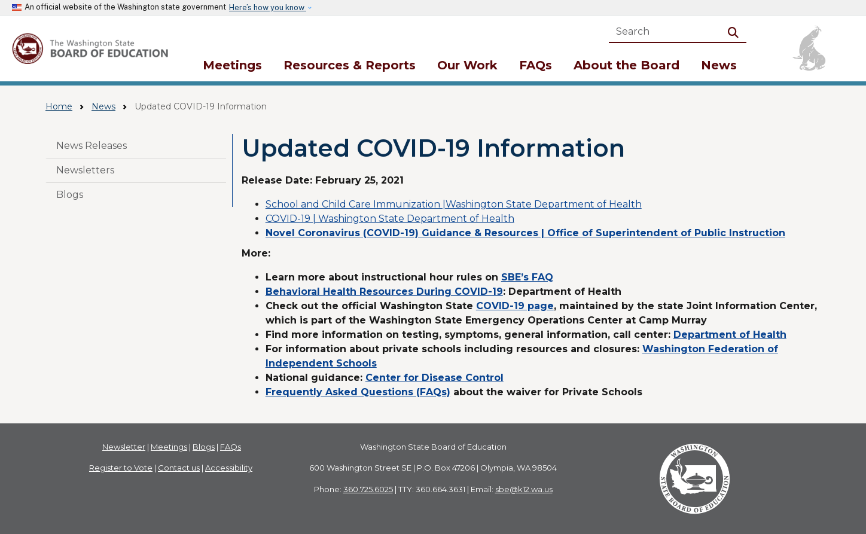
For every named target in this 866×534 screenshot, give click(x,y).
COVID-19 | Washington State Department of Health (390, 218)
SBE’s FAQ (527, 277)
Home (58, 106)
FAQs (535, 65)
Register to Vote (121, 467)
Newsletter (123, 446)
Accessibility (228, 467)
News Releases (91, 145)
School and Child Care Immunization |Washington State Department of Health (454, 204)
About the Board (626, 65)
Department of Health (729, 334)
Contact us (179, 467)
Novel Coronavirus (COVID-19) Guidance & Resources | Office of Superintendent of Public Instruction (525, 233)
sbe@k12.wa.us (524, 489)
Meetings (232, 65)
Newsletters (85, 170)
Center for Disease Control (434, 377)
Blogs (69, 194)
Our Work (467, 65)
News (719, 65)
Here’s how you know (267, 7)
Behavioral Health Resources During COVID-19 (384, 291)
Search (735, 31)
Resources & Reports (349, 65)
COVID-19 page (515, 306)
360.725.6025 (368, 489)
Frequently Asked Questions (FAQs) (358, 392)
